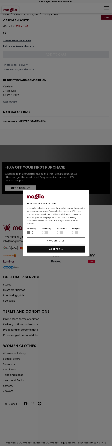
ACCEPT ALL (56, 249)
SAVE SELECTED (56, 240)
